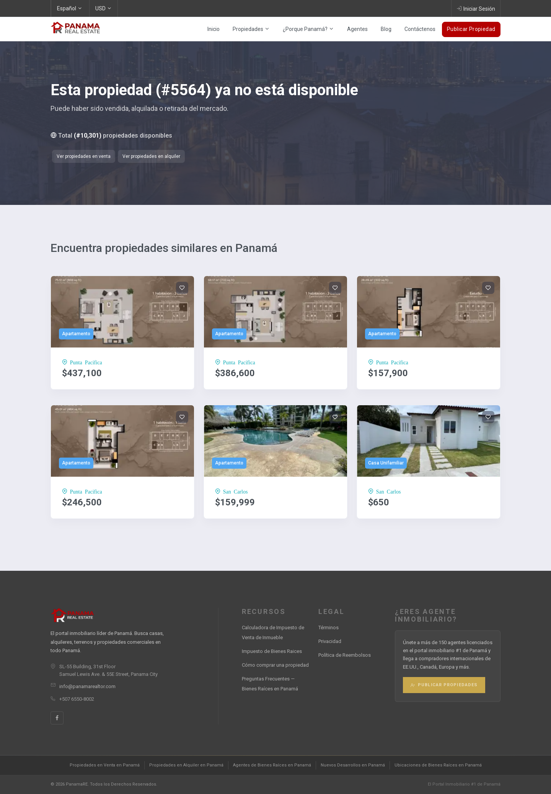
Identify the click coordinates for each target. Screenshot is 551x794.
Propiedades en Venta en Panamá (105, 765)
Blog (386, 29)
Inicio (213, 29)
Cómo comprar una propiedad (275, 665)
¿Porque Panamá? (308, 29)
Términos (328, 627)
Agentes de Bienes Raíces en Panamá (272, 765)
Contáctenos (419, 29)
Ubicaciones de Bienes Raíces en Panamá (438, 765)
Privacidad (329, 641)
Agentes (357, 29)
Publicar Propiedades (444, 684)
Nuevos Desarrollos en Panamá (353, 765)
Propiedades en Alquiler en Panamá (186, 765)
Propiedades (251, 29)
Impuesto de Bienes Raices (272, 651)
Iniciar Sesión (475, 8)
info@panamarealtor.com (87, 686)
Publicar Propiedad (471, 29)
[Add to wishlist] (182, 288)
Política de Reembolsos (344, 655)
